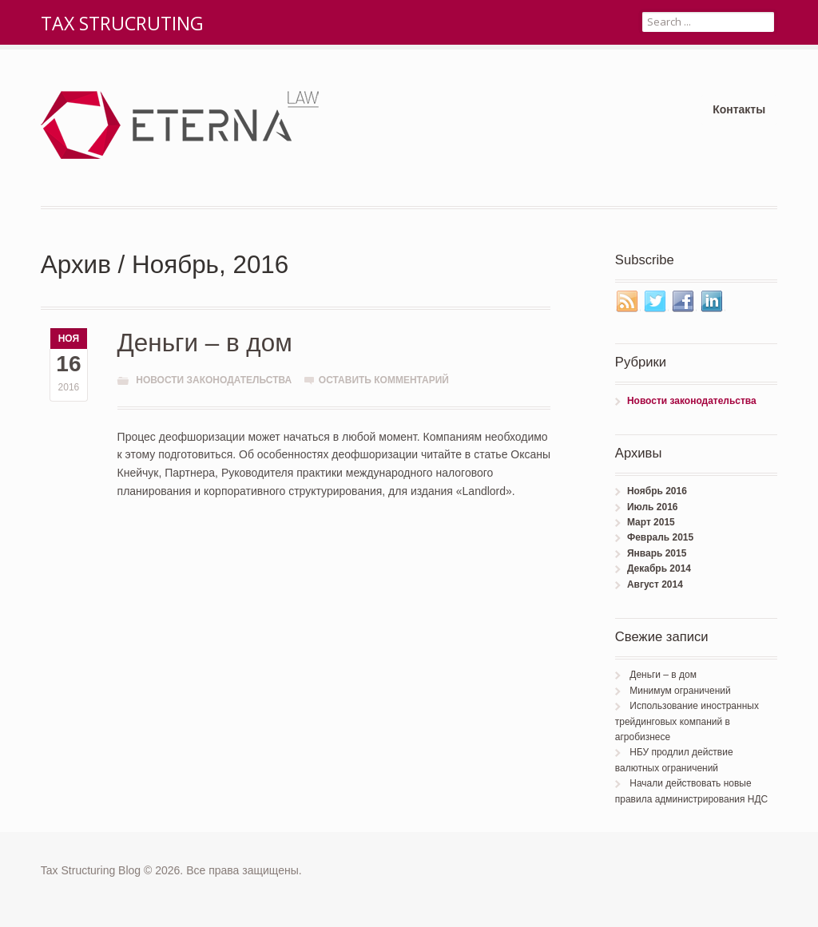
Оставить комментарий (384, 380)
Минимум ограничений (679, 690)
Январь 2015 (656, 553)
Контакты (739, 109)
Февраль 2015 (660, 537)
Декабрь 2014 (659, 568)
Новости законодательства (214, 380)
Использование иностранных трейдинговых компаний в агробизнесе (687, 721)
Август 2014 (655, 584)
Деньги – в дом (204, 343)
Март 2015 (651, 522)
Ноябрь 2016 (657, 491)
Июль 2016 (652, 507)
